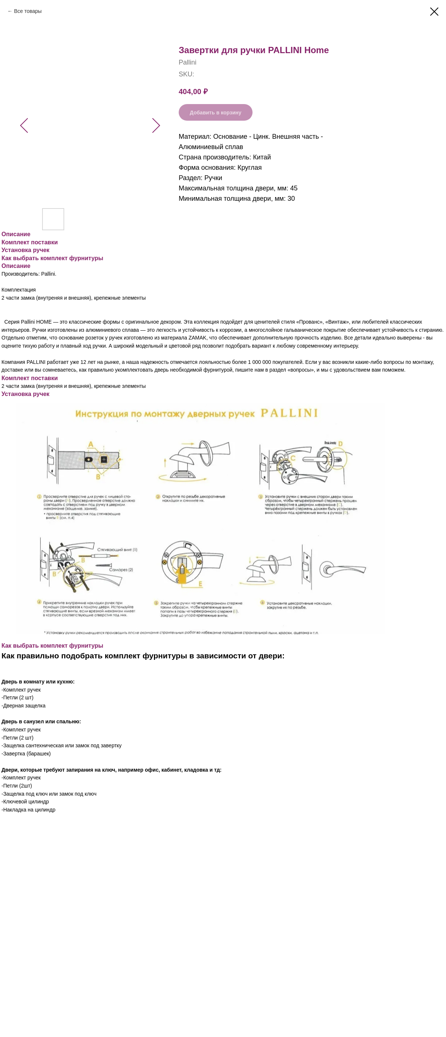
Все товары (28, 11)
